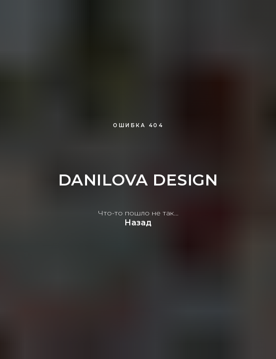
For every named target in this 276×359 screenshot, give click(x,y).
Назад (138, 222)
